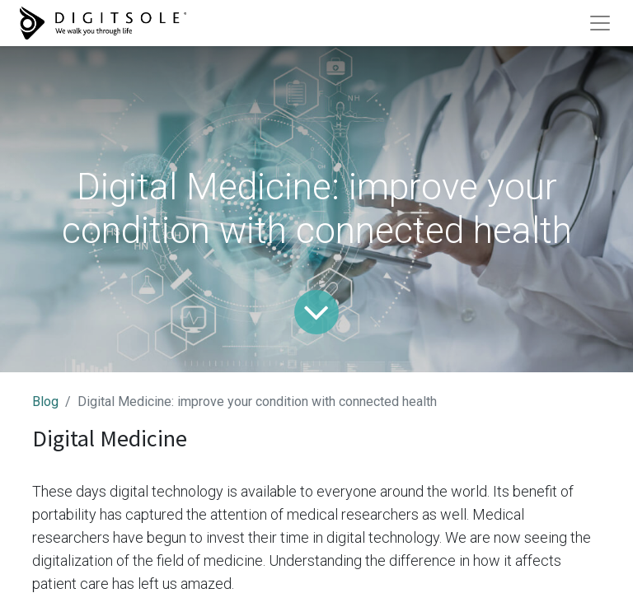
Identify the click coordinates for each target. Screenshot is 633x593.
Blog (45, 401)
